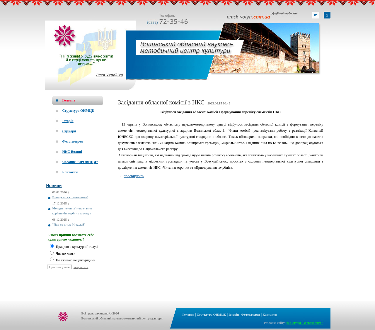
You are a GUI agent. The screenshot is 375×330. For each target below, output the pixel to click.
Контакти (269, 314)
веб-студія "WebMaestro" (305, 322)
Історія (234, 314)
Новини (54, 185)
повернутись (134, 176)
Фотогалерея (250, 314)
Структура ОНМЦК (211, 314)
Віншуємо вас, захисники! (70, 197)
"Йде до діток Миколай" (69, 224)
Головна (189, 314)
